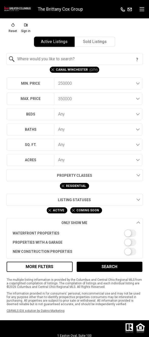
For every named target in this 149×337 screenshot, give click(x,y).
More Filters (39, 266)
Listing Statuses (48, 199)
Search (109, 266)
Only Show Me (100, 223)
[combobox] (74, 59)
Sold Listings (95, 41)
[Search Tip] (137, 59)
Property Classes (49, 175)
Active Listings (54, 41)
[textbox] (78, 59)
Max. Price (31, 99)
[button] (13, 29)
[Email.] (130, 9)
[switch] (75, 233)
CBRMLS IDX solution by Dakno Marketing (35, 311)
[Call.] (123, 9)
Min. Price (30, 83)
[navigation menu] (142, 9)
